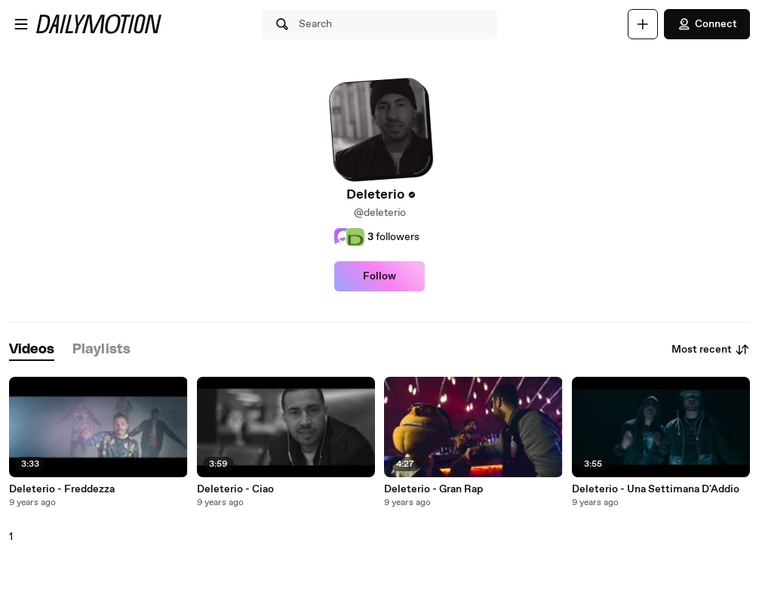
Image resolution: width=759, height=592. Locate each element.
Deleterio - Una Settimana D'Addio (655, 489)
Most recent (710, 349)
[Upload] (643, 24)
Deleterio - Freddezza (62, 489)
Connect (707, 24)
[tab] (31, 350)
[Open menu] (21, 24)
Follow (379, 276)
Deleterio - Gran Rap (433, 489)
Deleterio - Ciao (235, 489)
